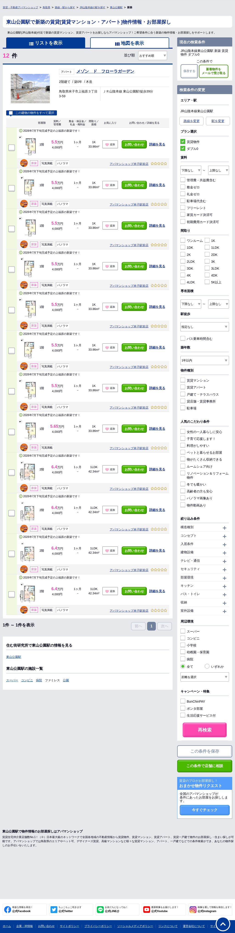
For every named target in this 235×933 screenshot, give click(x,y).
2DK (211, 255)
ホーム (7, 926)
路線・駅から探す (65, 7)
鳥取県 (46, 7)
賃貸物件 (190, 142)
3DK (186, 268)
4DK (211, 275)
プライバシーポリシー (98, 926)
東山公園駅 (116, 7)
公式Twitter (70, 909)
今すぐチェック (205, 810)
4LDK (187, 282)
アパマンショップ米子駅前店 (129, 164)
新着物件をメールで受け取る (214, 71)
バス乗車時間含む (196, 339)
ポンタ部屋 (191, 709)
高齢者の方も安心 (196, 491)
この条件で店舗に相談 (204, 766)
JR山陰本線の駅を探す (92, 7)
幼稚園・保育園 (194, 652)
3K (210, 262)
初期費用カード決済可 (199, 222)
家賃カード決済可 (196, 215)
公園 (66, 680)
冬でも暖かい (193, 484)
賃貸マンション (194, 380)
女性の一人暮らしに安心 (201, 432)
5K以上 (213, 282)
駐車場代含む (193, 201)
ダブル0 (189, 149)
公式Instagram (215, 909)
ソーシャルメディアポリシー (135, 926)
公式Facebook (22, 909)
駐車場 (188, 408)
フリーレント (193, 208)
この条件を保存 (204, 751)
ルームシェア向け (196, 466)
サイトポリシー (69, 926)
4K (185, 275)
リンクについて (168, 926)
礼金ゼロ (190, 194)
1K (210, 241)
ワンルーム (191, 241)
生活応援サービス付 (198, 715)
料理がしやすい (194, 446)
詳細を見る (157, 144)
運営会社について (194, 926)
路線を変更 (192, 121)
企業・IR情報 (24, 926)
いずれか (214, 667)
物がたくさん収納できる (201, 459)
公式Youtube (165, 909)
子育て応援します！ (198, 439)
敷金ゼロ (190, 187)
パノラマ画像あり (196, 498)
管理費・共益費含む (198, 180)
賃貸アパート (193, 387)
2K (185, 255)
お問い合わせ (134, 144)
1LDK (212, 248)
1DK (186, 248)
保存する (189, 71)
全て (186, 667)
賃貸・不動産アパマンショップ (20, 7)
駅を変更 (218, 121)
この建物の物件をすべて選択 (31, 113)
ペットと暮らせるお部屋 (201, 452)
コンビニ (27, 680)
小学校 (188, 645)
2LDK (187, 262)
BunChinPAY (192, 701)
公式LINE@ (116, 909)
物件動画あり (193, 505)
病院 (39, 680)
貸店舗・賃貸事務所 (198, 401)
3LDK (212, 268)
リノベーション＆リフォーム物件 (204, 475)
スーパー (12, 680)
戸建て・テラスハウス (199, 394)
